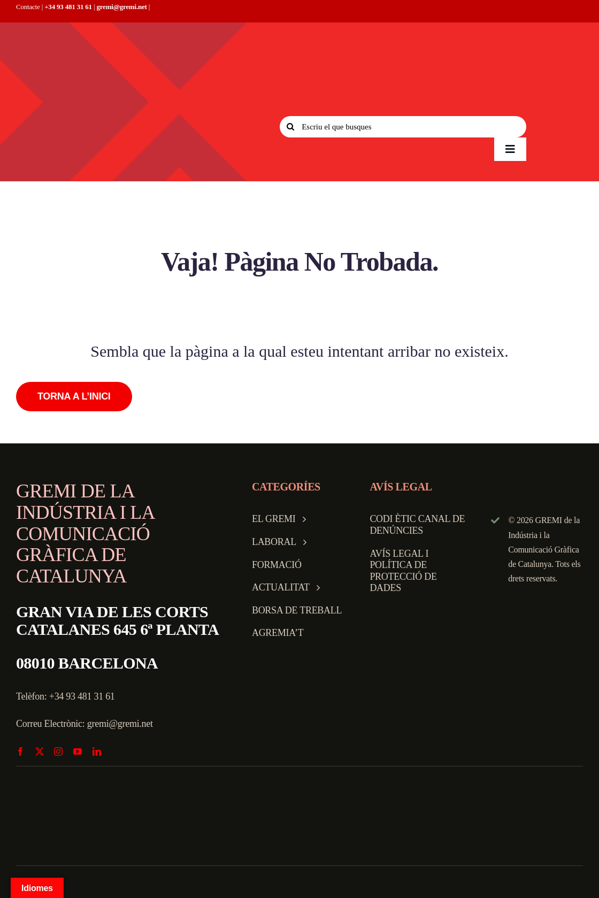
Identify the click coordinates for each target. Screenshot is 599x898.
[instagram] (58, 751)
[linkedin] (97, 751)
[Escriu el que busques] (403, 126)
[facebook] (20, 751)
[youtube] (77, 751)
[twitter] (39, 751)
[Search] (290, 126)
